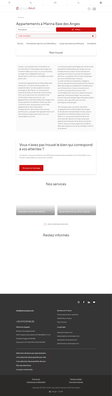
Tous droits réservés (76, 382)
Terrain (20, 43)
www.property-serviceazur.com (68, 336)
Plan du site (36, 379)
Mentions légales (76, 379)
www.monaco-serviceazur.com (68, 343)
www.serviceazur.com (64, 332)
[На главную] (26, 9)
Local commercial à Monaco (71, 43)
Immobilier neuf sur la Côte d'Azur (41, 43)
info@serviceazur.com (25, 311)
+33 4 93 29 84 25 (25, 321)
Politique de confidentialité (36, 382)
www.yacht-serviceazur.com (67, 340)
